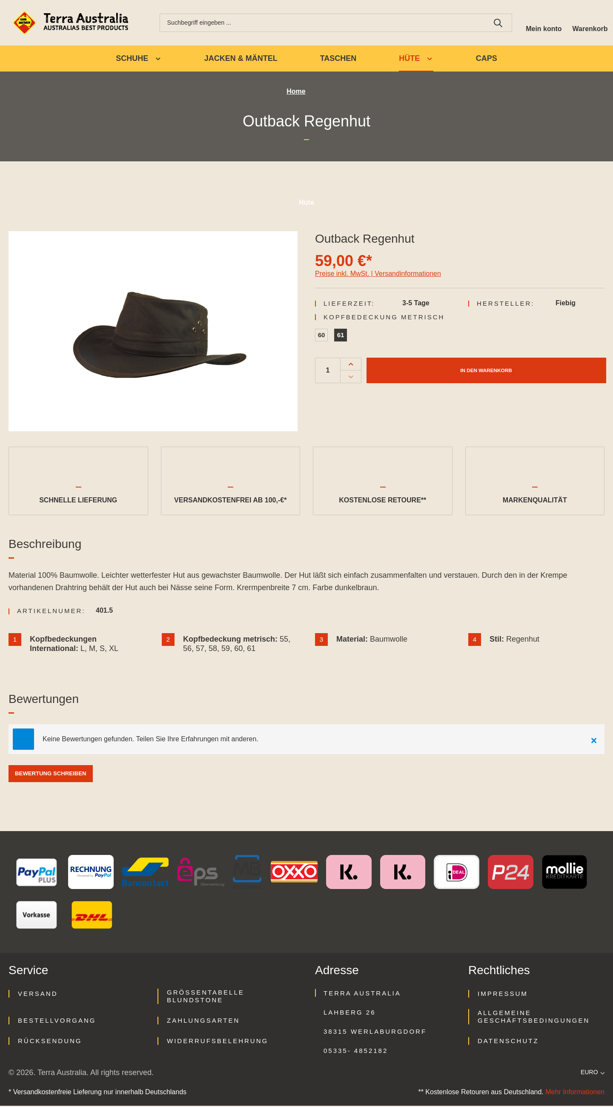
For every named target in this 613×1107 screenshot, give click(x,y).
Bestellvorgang (57, 1021)
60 (321, 336)
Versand (38, 994)
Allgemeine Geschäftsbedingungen (534, 1017)
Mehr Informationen (574, 1093)
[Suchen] (492, 23)
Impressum (503, 994)
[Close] (593, 740)
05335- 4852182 (356, 1051)
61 (340, 336)
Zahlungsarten (203, 1021)
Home (295, 93)
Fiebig (566, 304)
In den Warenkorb (486, 371)
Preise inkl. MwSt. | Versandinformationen (378, 274)
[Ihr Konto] (539, 23)
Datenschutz (508, 1042)
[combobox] (319, 23)
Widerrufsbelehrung (217, 1042)
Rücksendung (50, 1042)
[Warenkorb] (588, 23)
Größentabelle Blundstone (205, 997)
